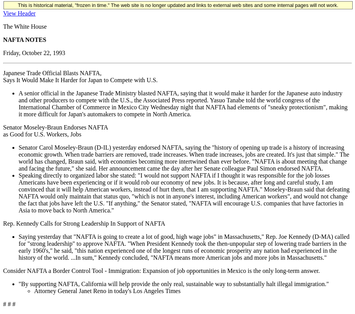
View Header (19, 13)
